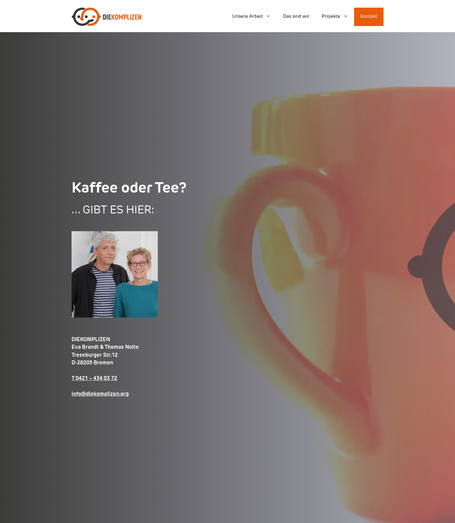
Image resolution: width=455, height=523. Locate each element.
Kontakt (368, 16)
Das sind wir (296, 16)
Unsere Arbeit (254, 17)
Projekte (338, 17)
